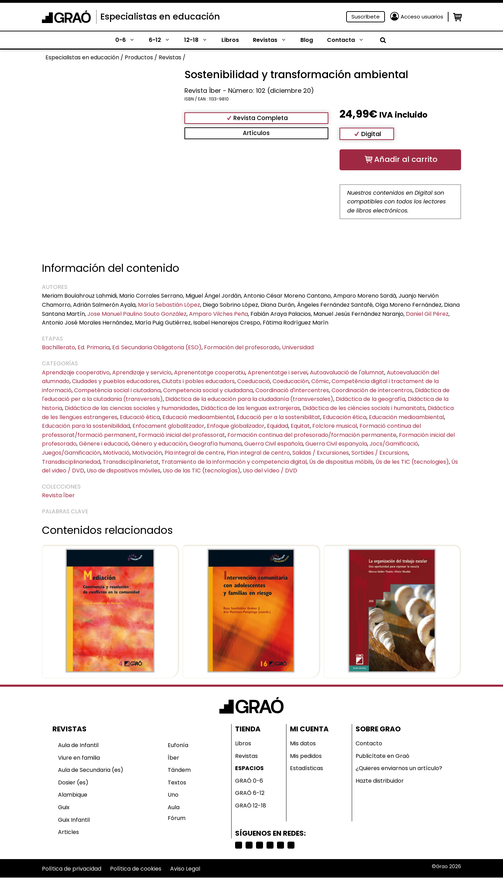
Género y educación (159, 444)
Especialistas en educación (160, 16)
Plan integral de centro (258, 453)
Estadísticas (306, 768)
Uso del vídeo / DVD (270, 471)
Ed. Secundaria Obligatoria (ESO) (157, 347)
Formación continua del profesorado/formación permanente (311, 435)
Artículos (256, 133)
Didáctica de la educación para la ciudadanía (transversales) (249, 399)
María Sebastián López (169, 305)
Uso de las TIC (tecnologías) (201, 471)
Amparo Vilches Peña (218, 314)
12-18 (199, 40)
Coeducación (290, 381)
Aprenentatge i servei (277, 372)
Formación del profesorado (241, 347)
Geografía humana (215, 444)
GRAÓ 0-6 (249, 781)
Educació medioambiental (198, 417)
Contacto (369, 743)
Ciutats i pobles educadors (198, 381)
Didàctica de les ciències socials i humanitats (363, 408)
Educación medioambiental (406, 417)
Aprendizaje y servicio (142, 372)
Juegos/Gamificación (71, 453)
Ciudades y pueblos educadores (115, 381)
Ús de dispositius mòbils (341, 462)
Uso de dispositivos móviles (123, 471)
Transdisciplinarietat (131, 462)
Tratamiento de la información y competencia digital (234, 462)
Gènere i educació (104, 444)
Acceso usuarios (422, 16)
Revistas (273, 40)
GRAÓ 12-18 (250, 806)
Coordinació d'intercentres (292, 390)
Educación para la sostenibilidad (86, 426)
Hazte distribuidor (380, 781)
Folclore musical (334, 426)
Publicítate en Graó (382, 756)
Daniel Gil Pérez (427, 314)
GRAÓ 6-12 (249, 793)
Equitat (300, 426)
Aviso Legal (185, 869)
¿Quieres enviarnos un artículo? (399, 768)
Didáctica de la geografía (370, 399)
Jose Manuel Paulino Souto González (137, 314)
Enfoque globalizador (235, 426)
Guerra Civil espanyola (336, 444)
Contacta (349, 40)
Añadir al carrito (405, 159)
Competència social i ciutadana (117, 390)
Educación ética (344, 417)
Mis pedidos (306, 756)
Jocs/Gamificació (394, 444)
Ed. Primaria (94, 347)
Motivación (147, 453)
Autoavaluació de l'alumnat (347, 372)
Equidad (277, 426)
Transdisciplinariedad (71, 462)
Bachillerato (58, 347)
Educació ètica (140, 417)
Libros (230, 40)
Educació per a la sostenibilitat (278, 417)
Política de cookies (135, 869)
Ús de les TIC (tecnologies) (412, 462)
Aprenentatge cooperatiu (209, 372)
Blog (306, 40)
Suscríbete (365, 16)
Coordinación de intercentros (372, 390)
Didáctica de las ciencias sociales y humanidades (131, 408)
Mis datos (303, 743)
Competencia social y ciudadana (208, 390)
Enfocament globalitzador (168, 426)
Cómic (320, 381)
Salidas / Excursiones (320, 453)
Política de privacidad (71, 869)
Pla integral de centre (194, 453)
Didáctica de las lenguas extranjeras (250, 408)
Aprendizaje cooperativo (76, 372)
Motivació (116, 453)
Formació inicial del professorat (181, 435)
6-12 (163, 40)
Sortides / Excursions (379, 453)
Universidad (298, 347)
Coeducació (253, 381)
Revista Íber (58, 495)
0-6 (128, 40)
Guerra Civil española (273, 444)
